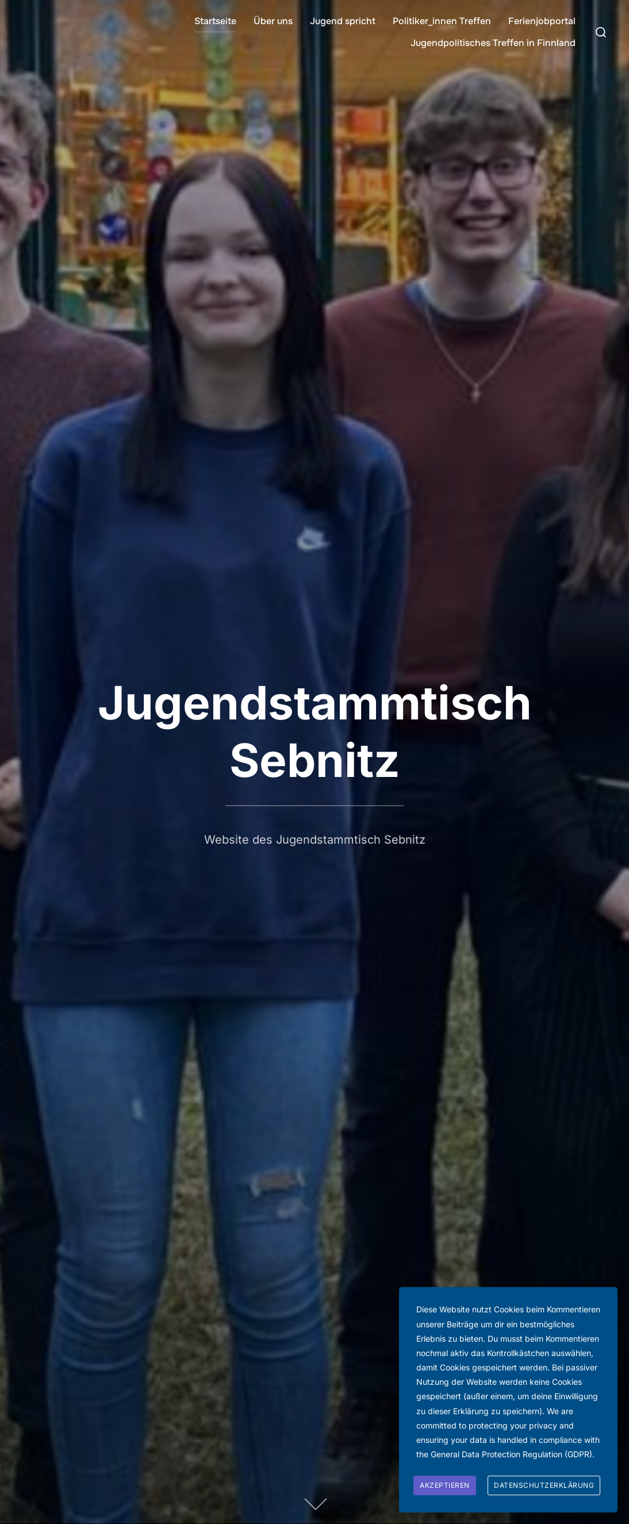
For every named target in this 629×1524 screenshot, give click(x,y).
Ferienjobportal (542, 21)
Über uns (273, 21)
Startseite (215, 21)
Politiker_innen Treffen (442, 21)
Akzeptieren (445, 1485)
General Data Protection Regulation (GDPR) (511, 1454)
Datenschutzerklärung (544, 1485)
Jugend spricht (342, 21)
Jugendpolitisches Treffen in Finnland (493, 43)
